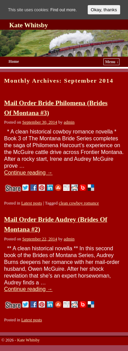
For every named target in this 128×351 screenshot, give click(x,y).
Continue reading (28, 173)
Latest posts (31, 203)
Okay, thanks (104, 9)
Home (14, 61)
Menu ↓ (111, 61)
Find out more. (63, 10)
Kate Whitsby (28, 25)
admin (69, 122)
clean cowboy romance (79, 203)
